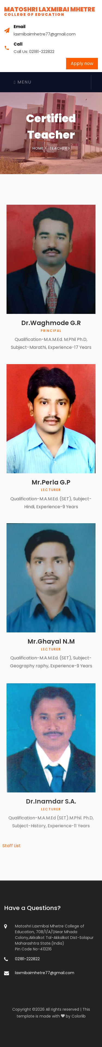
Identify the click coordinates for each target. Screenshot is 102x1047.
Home (39, 148)
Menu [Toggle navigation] (22, 82)
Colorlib (79, 1016)
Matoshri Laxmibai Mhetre (49, 11)
